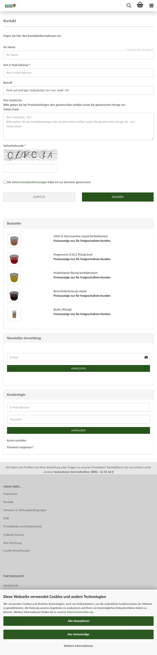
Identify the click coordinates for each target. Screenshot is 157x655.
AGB (6, 518)
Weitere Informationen (78, 646)
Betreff (7, 83)
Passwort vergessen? (20, 447)
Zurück (39, 197)
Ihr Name (9, 47)
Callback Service (13, 535)
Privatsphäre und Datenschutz (22, 526)
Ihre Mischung (12, 543)
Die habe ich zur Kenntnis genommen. (49, 182)
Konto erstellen (16, 440)
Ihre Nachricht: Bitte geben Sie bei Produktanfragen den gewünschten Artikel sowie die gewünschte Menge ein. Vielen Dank (64, 104)
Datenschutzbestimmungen (29, 182)
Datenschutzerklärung (80, 612)
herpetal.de (10, 585)
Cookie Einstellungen (16, 551)
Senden (118, 197)
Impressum (10, 494)
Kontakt (8, 502)
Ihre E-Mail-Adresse (16, 65)
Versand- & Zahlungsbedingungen (25, 510)
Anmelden (78, 368)
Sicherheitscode (13, 146)
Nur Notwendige (78, 634)
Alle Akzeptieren (78, 621)
